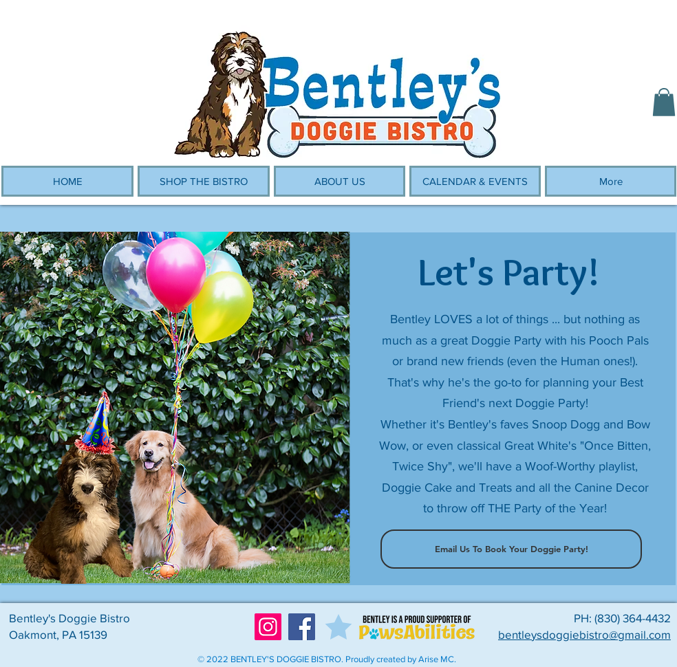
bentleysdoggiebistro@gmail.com (584, 634)
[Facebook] (301, 626)
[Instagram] (268, 626)
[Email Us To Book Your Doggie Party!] (511, 549)
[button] (664, 102)
